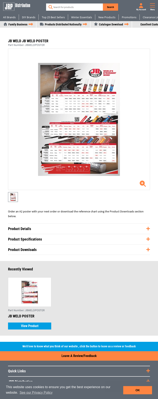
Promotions (129, 17)
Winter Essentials (81, 17)
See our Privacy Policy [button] (36, 392)
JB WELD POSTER (21, 316)
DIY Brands (28, 17)
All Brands (9, 17)
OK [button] (137, 390)
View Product (29, 326)
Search (110, 7)
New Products (106, 17)
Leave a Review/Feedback (79, 356)
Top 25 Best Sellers (53, 17)
